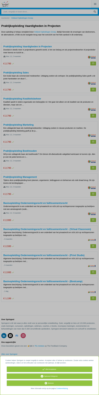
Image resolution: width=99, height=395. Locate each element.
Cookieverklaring (62, 388)
